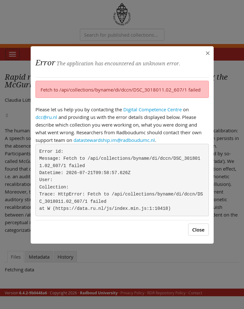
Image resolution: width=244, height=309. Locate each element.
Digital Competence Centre (152, 109)
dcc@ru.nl (46, 117)
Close (198, 229)
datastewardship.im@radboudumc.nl (114, 140)
